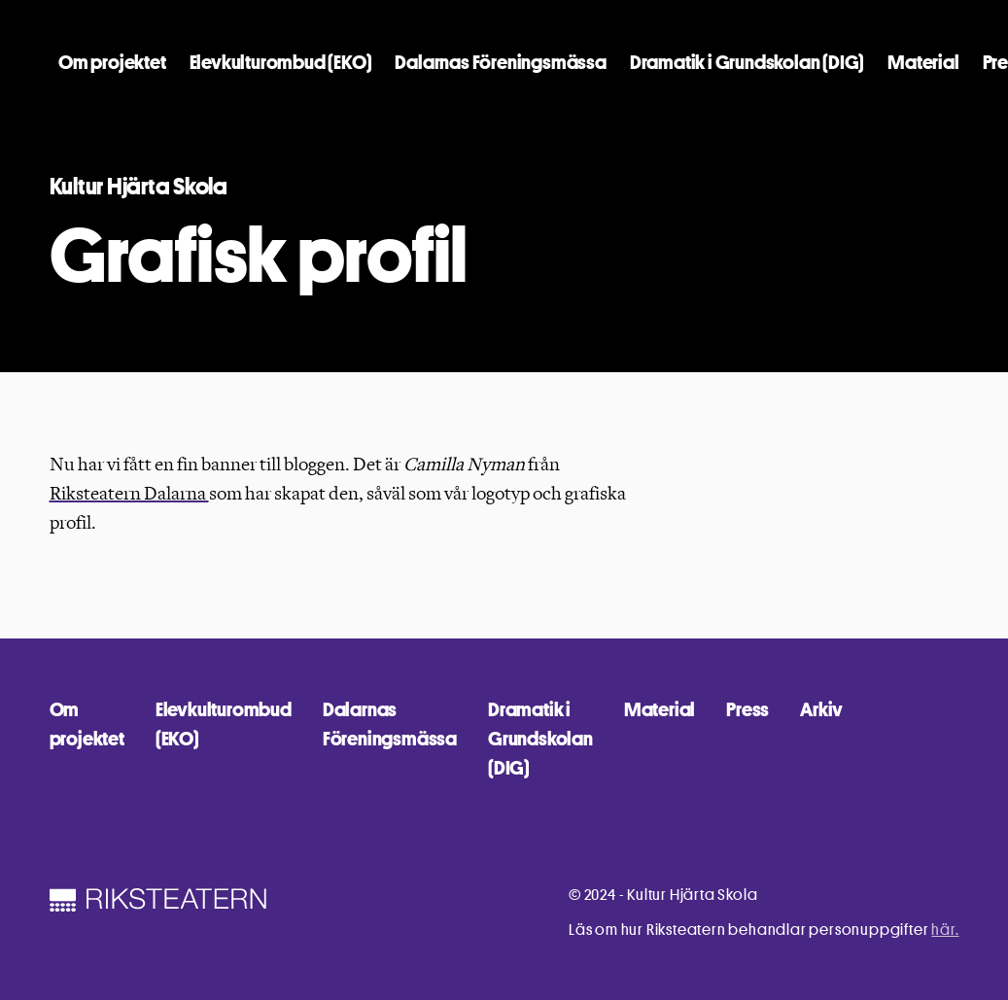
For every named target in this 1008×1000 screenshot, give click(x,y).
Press (747, 709)
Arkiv (821, 709)
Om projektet (112, 62)
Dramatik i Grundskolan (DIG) (747, 62)
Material (922, 62)
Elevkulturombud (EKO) (281, 62)
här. (944, 929)
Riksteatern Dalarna (129, 493)
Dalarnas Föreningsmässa (500, 62)
